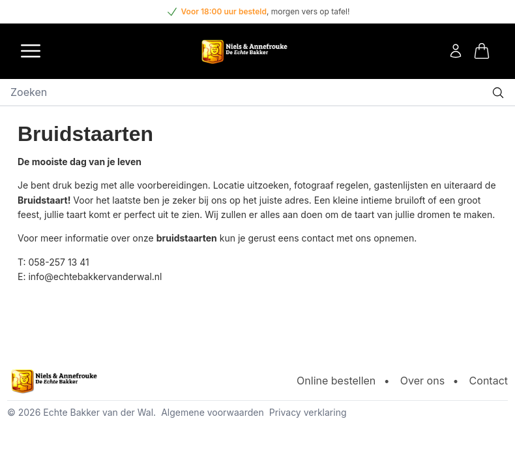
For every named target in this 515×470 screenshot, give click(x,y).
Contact (488, 380)
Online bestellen (336, 380)
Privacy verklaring (308, 412)
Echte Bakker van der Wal (98, 412)
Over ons (422, 380)
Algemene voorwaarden (212, 412)
